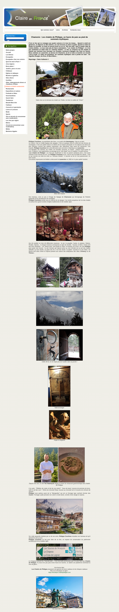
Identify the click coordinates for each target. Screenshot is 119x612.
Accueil (8, 52)
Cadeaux (9, 105)
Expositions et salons (13, 91)
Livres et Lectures (12, 109)
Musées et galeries (12, 75)
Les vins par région (12, 120)
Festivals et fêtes (11, 93)
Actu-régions (10, 64)
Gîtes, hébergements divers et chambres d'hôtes (16, 83)
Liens (58, 30)
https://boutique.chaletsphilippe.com (59, 572)
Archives (65, 30)
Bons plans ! (10, 66)
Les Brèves (9, 55)
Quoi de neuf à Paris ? (13, 61)
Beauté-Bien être (11, 102)
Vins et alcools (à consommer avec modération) (15, 117)
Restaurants (10, 89)
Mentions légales (11, 131)
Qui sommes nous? (47, 30)
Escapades (9, 57)
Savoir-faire (9, 98)
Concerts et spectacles (13, 107)
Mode (7, 112)
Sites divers (10, 78)
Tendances (9, 100)
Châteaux (9, 71)
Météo (8, 129)
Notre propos (10, 50)
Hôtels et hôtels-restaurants (15, 86)
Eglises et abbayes (12, 73)
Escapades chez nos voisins (15, 59)
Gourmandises (11, 96)
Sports (8, 114)
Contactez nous (75, 30)
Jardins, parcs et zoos (13, 68)
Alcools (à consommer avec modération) (15, 126)
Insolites (9, 80)
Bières (8, 123)
